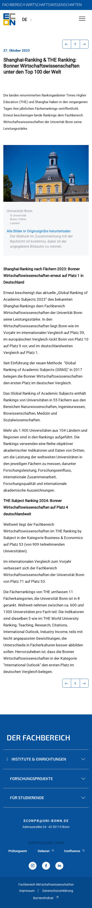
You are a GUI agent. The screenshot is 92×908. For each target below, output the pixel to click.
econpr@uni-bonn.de (46, 821)
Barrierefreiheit (46, 898)
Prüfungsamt (17, 851)
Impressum (27, 890)
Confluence (74, 851)
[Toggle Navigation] (82, 19)
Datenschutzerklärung (57, 890)
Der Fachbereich (38, 737)
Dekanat (46, 851)
